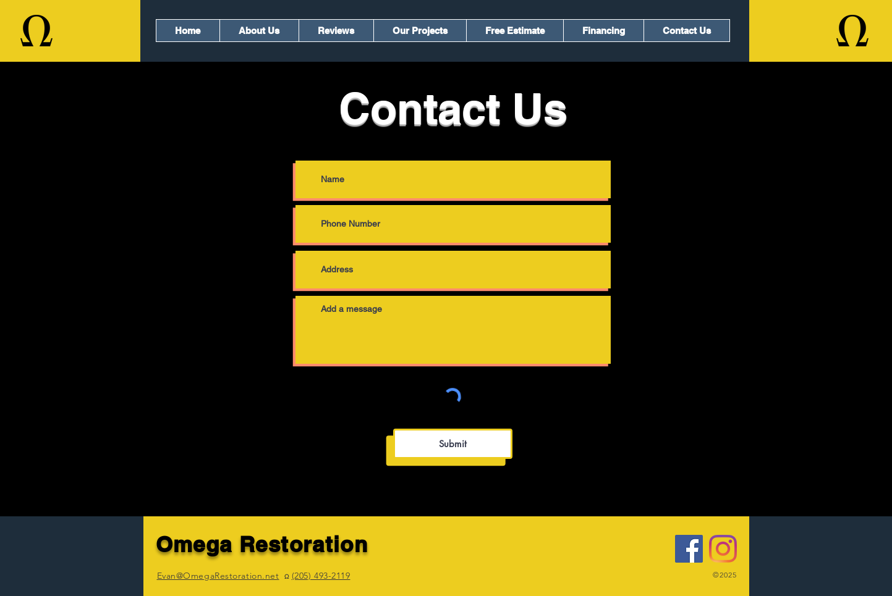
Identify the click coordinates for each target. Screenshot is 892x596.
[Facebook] (689, 549)
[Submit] (452, 444)
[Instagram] (723, 549)
